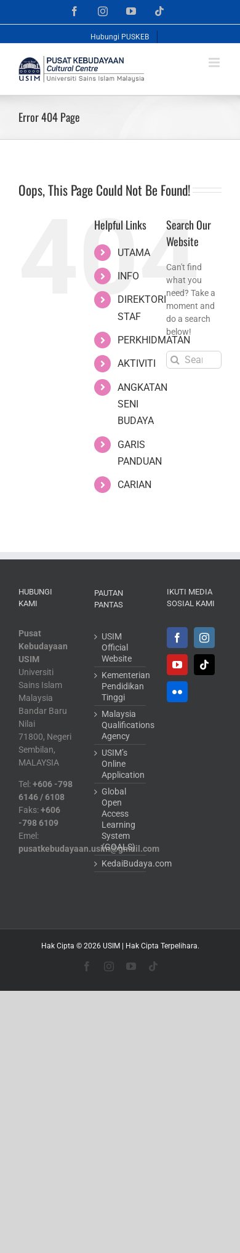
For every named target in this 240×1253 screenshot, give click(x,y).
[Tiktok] (204, 664)
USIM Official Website (117, 647)
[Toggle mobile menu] (215, 62)
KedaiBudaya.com (121, 863)
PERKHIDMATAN (154, 340)
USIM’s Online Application (121, 764)
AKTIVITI (137, 363)
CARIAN (134, 484)
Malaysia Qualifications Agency (121, 725)
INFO (128, 276)
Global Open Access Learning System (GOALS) (118, 819)
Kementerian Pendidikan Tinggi (121, 686)
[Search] (175, 360)
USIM (111, 946)
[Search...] (194, 360)
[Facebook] (177, 637)
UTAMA (134, 252)
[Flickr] (177, 691)
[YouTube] (177, 664)
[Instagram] (204, 637)
